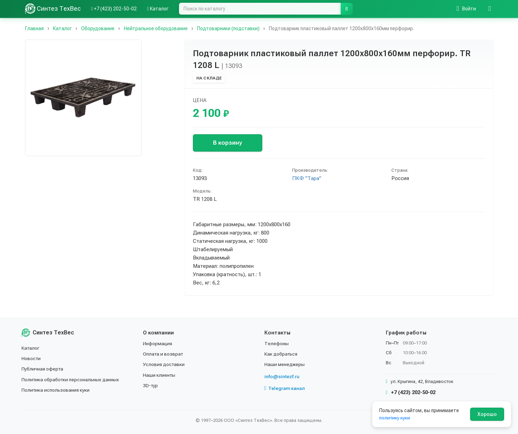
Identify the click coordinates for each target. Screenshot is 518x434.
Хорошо (487, 414)
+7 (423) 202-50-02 (410, 392)
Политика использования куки (56, 390)
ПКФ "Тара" (306, 178)
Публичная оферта (43, 369)
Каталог (31, 348)
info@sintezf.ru (281, 376)
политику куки (395, 417)
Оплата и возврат (163, 354)
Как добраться (281, 354)
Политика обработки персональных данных (71, 379)
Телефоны (276, 343)
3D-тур (151, 385)
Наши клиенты (159, 375)
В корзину (227, 142)
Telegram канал (284, 388)
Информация (158, 343)
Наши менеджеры (284, 364)
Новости (31, 358)
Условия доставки (164, 364)
